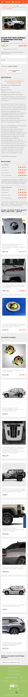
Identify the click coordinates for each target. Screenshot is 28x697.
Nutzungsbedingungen (12, 677)
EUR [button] (16, 685)
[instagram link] (18, 689)
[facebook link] (10, 689)
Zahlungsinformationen (14, 670)
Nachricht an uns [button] (24, 521)
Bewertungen (5, 681)
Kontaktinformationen (14, 667)
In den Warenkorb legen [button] (14, 71)
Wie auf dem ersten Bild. (9, 49)
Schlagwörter (23, 681)
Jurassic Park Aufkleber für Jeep (11, 662)
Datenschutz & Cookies (14, 674)
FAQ (21, 677)
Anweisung (14, 681)
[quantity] (14, 63)
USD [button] (12, 685)
